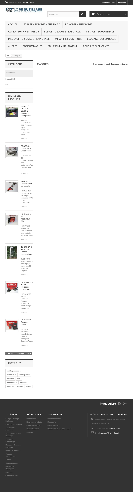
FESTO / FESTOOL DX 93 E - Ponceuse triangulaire (26, 111)
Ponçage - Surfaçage (78, 24)
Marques (8, 472)
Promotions (31, 419)
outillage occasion (14, 371)
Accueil (13, 24)
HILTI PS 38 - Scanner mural (27, 322)
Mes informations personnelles (59, 429)
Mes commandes (54, 419)
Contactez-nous (108, 2)
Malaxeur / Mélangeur (63, 46)
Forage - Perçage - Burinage (41, 24)
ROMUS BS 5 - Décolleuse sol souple (27, 183)
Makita (28, 386)
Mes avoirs (51, 422)
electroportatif (24, 375)
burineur (23, 383)
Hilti (18, 379)
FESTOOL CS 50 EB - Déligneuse (26, 148)
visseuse (10, 386)
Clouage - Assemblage (101, 38)
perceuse (10, 379)
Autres (12, 46)
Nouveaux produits (14, 98)
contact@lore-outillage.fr (110, 433)
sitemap (29, 432)
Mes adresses (52, 425)
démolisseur (12, 383)
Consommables (32, 46)
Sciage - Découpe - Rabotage (62, 31)
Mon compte (54, 414)
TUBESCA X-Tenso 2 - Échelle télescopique (26, 250)
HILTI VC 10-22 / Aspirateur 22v (26, 217)
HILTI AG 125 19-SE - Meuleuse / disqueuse (27, 285)
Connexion (122, 2)
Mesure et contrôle (68, 38)
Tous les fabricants (96, 46)
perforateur (11, 375)
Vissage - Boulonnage (100, 31)
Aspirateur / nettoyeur (23, 31)
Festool (20, 386)
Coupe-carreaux (11, 476)
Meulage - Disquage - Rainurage (29, 38)
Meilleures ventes (33, 425)
